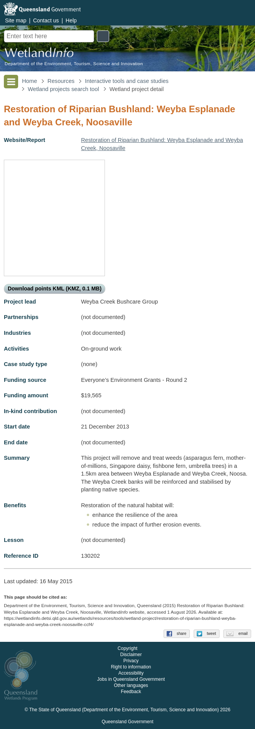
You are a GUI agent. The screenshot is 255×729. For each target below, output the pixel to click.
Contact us (46, 20)
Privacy (130, 661)
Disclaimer (131, 655)
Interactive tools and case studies (127, 81)
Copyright (127, 648)
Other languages (131, 685)
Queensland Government (127, 722)
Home (29, 81)
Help (71, 20)
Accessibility (131, 673)
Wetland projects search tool (63, 89)
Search (103, 36)
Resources (60, 81)
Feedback (131, 692)
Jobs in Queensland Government (131, 679)
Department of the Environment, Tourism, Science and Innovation (74, 64)
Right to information (131, 667)
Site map (15, 20)
